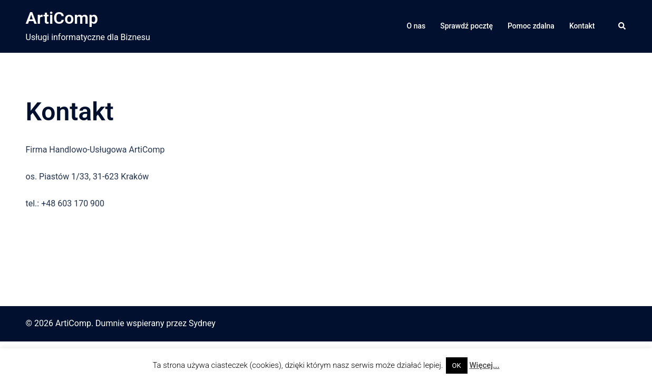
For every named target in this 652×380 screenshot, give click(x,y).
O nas (416, 26)
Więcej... (484, 365)
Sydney (202, 323)
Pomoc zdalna (531, 26)
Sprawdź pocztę (466, 26)
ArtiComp (62, 18)
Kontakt (582, 26)
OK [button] (456, 365)
